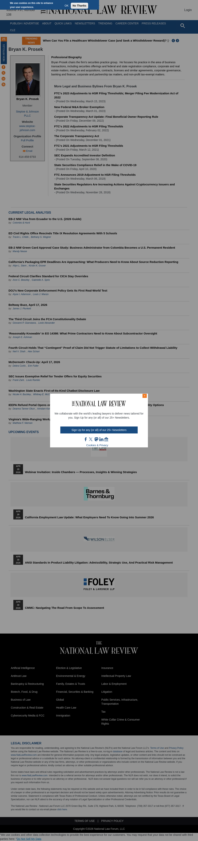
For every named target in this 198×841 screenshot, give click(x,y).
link (101, 439)
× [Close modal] (144, 395)
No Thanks (79, 5)
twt (91, 439)
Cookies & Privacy (97, 445)
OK (66, 5)
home (106, 439)
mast (96, 439)
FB (85, 439)
